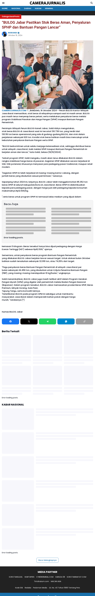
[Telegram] (47, 321)
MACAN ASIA (56, 581)
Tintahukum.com (41, 581)
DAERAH (27, 8)
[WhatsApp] (66, 321)
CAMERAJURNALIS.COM (14, 110)
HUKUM (38, 8)
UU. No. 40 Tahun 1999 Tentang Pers (64, 587)
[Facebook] (10, 321)
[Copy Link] (84, 321)
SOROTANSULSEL (16, 577)
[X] (29, 321)
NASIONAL (16, 8)
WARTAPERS (29, 577)
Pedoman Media (40, 587)
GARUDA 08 (60, 577)
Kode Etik (19, 587)
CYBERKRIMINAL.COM (44, 577)
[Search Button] (91, 2)
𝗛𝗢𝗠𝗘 (5, 8)
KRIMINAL (49, 8)
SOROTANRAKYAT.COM (76, 577)
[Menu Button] (3, 2)
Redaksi (28, 587)
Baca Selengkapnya (47, 560)
